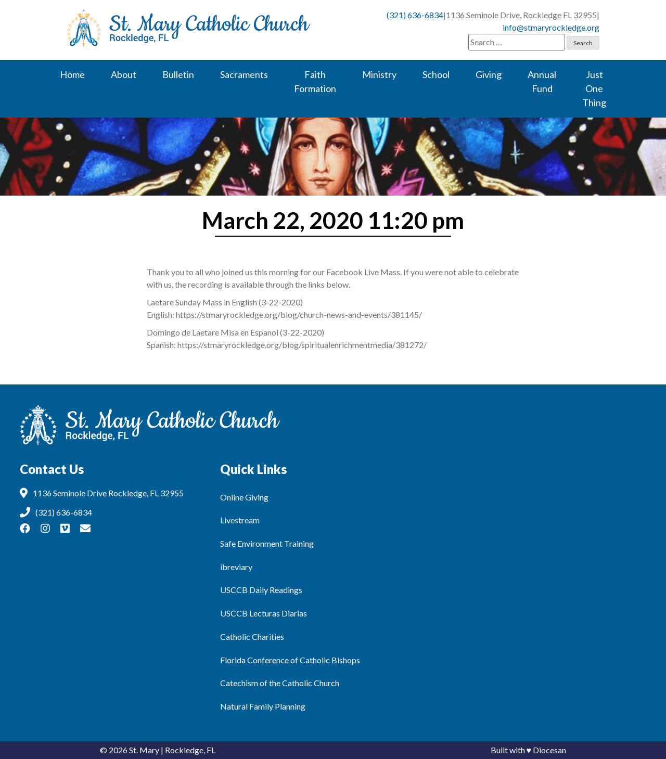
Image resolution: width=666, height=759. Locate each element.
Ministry (379, 74)
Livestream (240, 520)
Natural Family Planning (262, 706)
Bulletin (178, 74)
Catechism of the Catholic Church (279, 683)
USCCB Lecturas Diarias (263, 613)
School (436, 74)
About (123, 74)
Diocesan (549, 750)
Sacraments (244, 74)
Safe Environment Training (267, 543)
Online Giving (244, 497)
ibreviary (236, 567)
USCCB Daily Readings (261, 590)
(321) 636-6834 (415, 15)
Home (72, 74)
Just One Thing (594, 88)
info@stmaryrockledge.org (551, 27)
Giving (489, 74)
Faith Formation (315, 81)
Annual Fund (542, 81)
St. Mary (144, 750)
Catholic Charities (252, 636)
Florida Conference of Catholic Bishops (290, 660)
